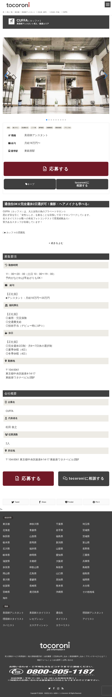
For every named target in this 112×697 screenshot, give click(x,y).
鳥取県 (59, 567)
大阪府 (59, 561)
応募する (56, 168)
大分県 (86, 586)
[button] (6, 75)
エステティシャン (38, 625)
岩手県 (59, 530)
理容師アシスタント (93, 612)
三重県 (86, 555)
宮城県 (86, 530)
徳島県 (86, 573)
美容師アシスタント (13, 612)
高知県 (59, 579)
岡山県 (6, 573)
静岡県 (32, 555)
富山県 (86, 542)
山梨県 (59, 548)
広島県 (32, 573)
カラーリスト (63, 625)
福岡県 (86, 579)
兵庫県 (86, 561)
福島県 (59, 536)
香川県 (6, 579)
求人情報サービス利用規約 (15, 656)
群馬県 (32, 542)
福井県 (32, 548)
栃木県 (6, 542)
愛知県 (59, 555)
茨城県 (86, 536)
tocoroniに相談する (82, 184)
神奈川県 (34, 524)
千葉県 (59, 524)
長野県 (86, 548)
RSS (63, 688)
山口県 (59, 573)
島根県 (86, 567)
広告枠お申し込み (60, 656)
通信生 (59, 612)
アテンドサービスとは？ (95, 656)
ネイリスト (62, 619)
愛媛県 (32, 579)
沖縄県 (59, 592)
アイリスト (88, 619)
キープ (29, 184)
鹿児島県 (34, 592)
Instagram (58, 688)
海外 (5, 598)
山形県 (32, 536)
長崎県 (32, 586)
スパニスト (8, 625)
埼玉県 (86, 524)
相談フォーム (42, 660)
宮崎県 (6, 592)
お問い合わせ (68, 660)
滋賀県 (6, 561)
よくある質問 (55, 660)
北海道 (6, 530)
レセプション (36, 619)
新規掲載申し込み (77, 656)
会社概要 (47, 656)
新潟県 (59, 542)
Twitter (49, 688)
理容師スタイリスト (13, 619)
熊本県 (59, 586)
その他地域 (88, 592)
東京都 (6, 524)
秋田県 (6, 536)
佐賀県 (6, 586)
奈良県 (6, 567)
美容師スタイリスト (39, 612)
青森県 (32, 530)
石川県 (6, 548)
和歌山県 (34, 567)
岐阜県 (6, 555)
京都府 (32, 561)
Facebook (54, 688)
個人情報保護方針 (35, 656)
